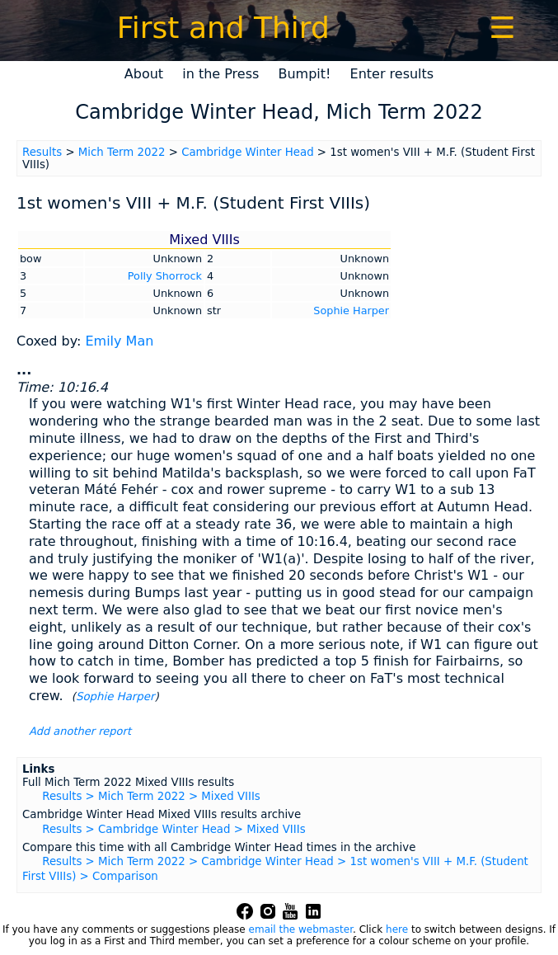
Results (42, 152)
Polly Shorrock (165, 276)
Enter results (392, 74)
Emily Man (119, 341)
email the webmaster (301, 929)
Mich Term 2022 (122, 152)
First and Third (223, 28)
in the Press (220, 74)
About (143, 74)
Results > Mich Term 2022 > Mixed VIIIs (151, 796)
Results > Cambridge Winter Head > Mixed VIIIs (173, 829)
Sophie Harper (351, 310)
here (397, 929)
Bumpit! (304, 74)
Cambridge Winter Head (247, 152)
